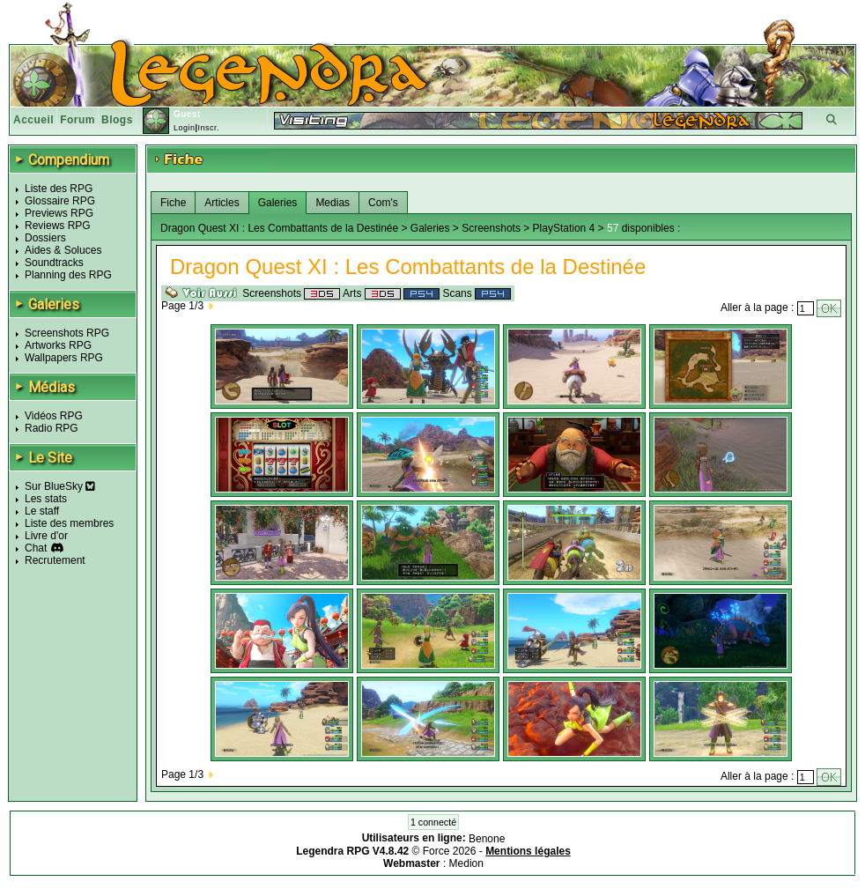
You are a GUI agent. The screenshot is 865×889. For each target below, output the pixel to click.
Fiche (173, 202)
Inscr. (208, 127)
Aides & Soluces (63, 250)
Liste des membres (69, 523)
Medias (332, 202)
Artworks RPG (58, 345)
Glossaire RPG (60, 201)
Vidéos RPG (54, 416)
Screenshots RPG (67, 333)
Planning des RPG (68, 275)
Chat (36, 548)
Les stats (46, 499)
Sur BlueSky (60, 486)
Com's (383, 202)
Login (185, 127)
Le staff (42, 511)
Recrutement (55, 560)
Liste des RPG (58, 188)
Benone (487, 839)
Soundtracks (54, 262)
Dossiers (45, 238)
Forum (77, 120)
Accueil (33, 120)
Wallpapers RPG (64, 358)
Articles (221, 202)
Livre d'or (46, 536)
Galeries (278, 202)
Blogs (117, 120)
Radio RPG (51, 428)
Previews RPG (59, 213)
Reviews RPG (58, 225)
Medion (466, 863)
